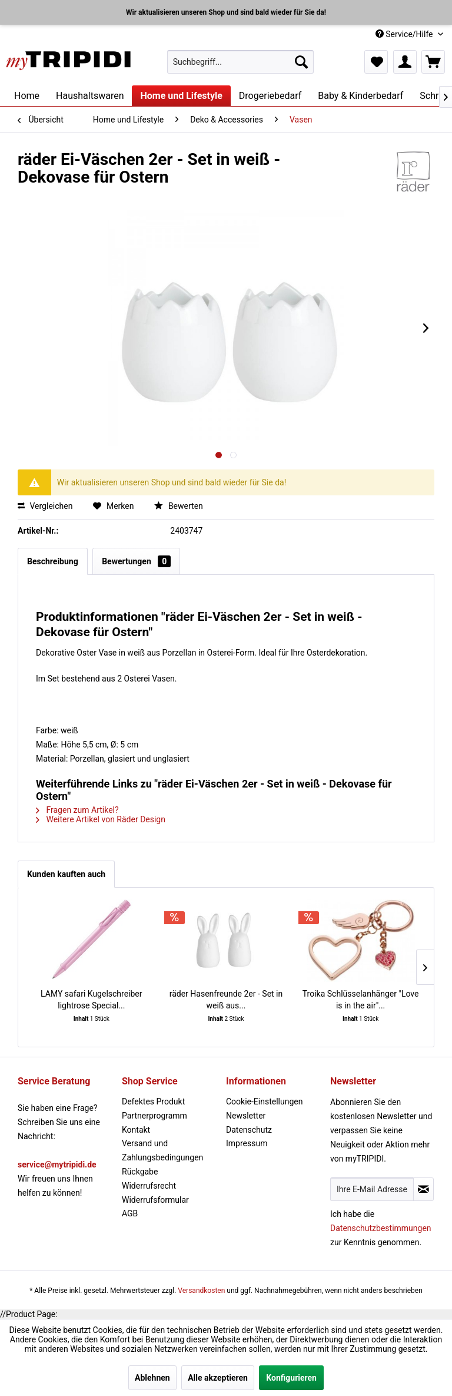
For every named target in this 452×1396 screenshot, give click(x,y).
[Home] (27, 95)
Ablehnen (152, 1377)
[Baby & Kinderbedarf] (360, 95)
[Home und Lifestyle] (181, 95)
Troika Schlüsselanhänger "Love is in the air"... (361, 999)
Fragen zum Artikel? (77, 810)
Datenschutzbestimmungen (380, 1228)
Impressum (246, 1143)
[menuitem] (240, 62)
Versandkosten (201, 1290)
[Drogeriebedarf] (270, 95)
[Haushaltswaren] (90, 95)
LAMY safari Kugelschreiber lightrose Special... (91, 999)
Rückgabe (140, 1171)
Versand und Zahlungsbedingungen (162, 1150)
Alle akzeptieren (218, 1377)
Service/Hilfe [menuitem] (405, 34)
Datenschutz (249, 1129)
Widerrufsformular (155, 1200)
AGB (130, 1213)
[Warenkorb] (433, 62)
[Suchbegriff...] (240, 62)
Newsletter (245, 1115)
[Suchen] (301, 62)
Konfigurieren (291, 1377)
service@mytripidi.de (57, 1164)
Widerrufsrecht (149, 1185)
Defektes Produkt (153, 1101)
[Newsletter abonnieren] (423, 1189)
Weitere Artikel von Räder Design (100, 819)
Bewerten (178, 506)
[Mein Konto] (405, 62)
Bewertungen (136, 561)
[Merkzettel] (376, 62)
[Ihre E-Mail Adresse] (372, 1189)
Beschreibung (52, 561)
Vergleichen (45, 506)
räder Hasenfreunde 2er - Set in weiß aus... (226, 999)
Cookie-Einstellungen (264, 1101)
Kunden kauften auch (66, 874)
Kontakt (136, 1129)
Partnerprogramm (154, 1115)
